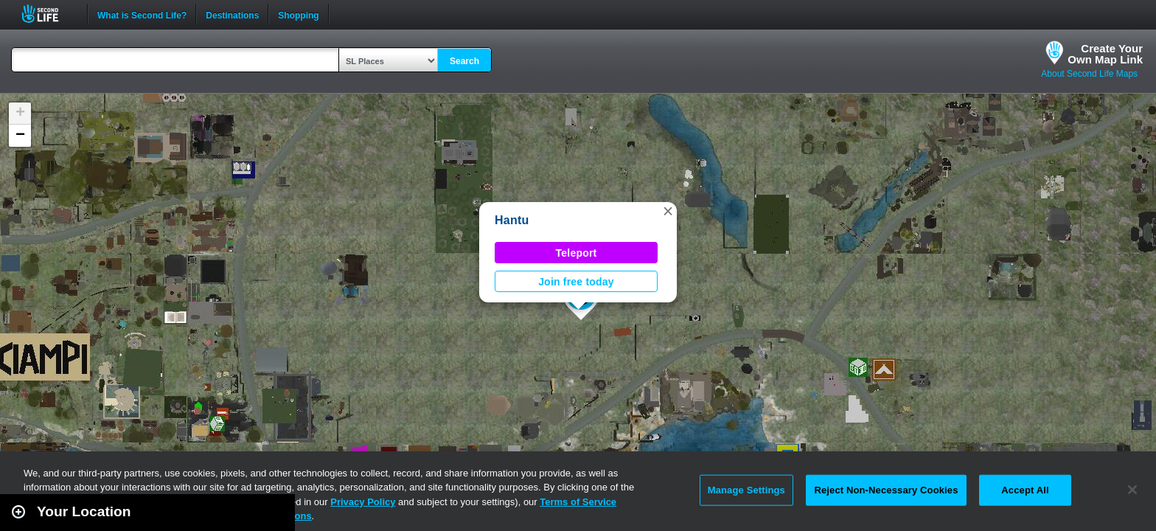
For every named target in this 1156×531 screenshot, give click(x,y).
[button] (668, 211)
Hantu (512, 220)
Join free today (576, 282)
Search (464, 61)
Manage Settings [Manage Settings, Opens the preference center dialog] (746, 490)
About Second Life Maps (1089, 74)
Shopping (298, 14)
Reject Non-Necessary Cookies (886, 490)
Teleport (576, 253)
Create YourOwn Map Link (1105, 54)
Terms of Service (578, 501)
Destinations (232, 14)
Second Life (48, 14)
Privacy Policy (362, 501)
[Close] (1132, 489)
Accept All (1024, 490)
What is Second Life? (142, 14)
